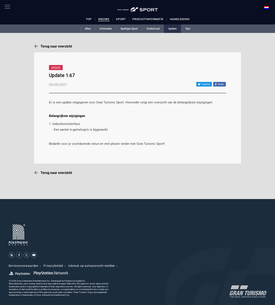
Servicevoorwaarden (23, 265)
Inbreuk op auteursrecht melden (91, 265)
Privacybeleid (53, 265)
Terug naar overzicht (56, 46)
